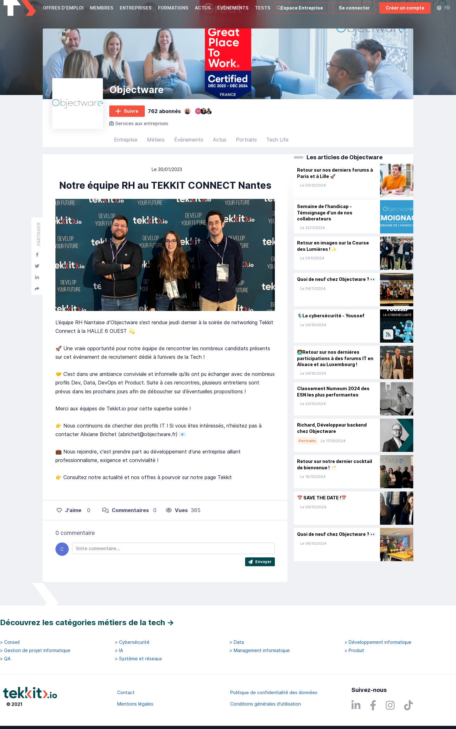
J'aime (69, 517)
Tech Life (277, 147)
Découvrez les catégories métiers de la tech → (87, 622)
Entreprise (125, 147)
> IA (119, 650)
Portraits (246, 147)
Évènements (188, 147)
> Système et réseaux (138, 658)
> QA (5, 658)
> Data (237, 642)
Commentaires (125, 517)
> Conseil (10, 642)
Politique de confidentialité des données (273, 692)
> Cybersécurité (132, 642)
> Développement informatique (378, 642)
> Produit (354, 650)
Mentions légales (135, 704)
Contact (126, 692)
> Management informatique (260, 650)
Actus (219, 147)
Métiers (156, 147)
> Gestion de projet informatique (35, 650)
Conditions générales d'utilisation (265, 704)
